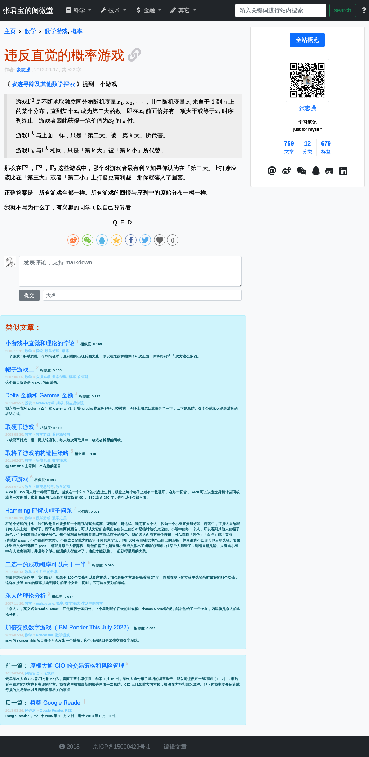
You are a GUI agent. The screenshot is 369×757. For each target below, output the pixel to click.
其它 (181, 10)
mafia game (45, 603)
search (342, 10)
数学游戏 (52, 351)
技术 (111, 10)
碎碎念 (31, 710)
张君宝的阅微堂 (28, 10)
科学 (76, 10)
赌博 (65, 351)
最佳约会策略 (20, 577)
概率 (72, 377)
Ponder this (45, 635)
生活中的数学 (47, 572)
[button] (272, 171)
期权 (59, 403)
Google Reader (51, 710)
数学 (29, 351)
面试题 (83, 377)
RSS (68, 710)
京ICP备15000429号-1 (121, 747)
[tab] (307, 40)
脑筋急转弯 (61, 434)
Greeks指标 (45, 403)
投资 (29, 403)
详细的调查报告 (160, 679)
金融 (146, 10)
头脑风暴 (43, 377)
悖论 (39, 351)
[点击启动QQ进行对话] (316, 171)
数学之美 (59, 518)
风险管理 (32, 673)
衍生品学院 (75, 403)
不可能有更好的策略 (109, 583)
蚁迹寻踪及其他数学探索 (43, 84)
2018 (69, 747)
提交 (29, 295)
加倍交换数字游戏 (123, 640)
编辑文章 (174, 747)
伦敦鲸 (48, 673)
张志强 (307, 108)
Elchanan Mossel (151, 609)
